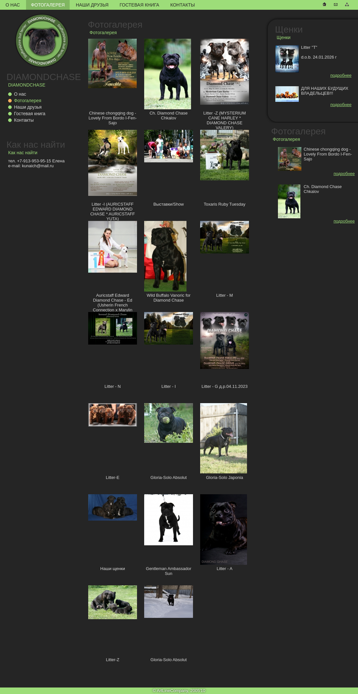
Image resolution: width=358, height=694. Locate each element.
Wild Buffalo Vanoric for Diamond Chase (169, 298)
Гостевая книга (139, 4)
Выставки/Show (168, 204)
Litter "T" (309, 47)
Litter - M (224, 295)
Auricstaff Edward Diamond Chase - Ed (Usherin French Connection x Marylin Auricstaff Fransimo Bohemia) (112, 307)
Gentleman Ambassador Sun (168, 571)
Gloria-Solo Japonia (224, 477)
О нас (13, 4)
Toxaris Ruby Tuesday (224, 204)
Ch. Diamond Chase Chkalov (168, 115)
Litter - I (168, 386)
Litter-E (112, 477)
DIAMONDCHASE (44, 77)
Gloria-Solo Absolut (168, 477)
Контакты (182, 4)
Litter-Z (112, 659)
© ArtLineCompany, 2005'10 (179, 690)
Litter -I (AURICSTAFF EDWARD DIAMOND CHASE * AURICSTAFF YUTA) (112, 211)
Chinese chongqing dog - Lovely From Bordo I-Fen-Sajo (113, 118)
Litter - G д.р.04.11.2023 (224, 386)
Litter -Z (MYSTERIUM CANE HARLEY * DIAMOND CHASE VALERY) (224, 120)
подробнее (340, 75)
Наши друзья (92, 4)
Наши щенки (112, 568)
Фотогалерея (48, 4)
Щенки (289, 29)
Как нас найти (36, 145)
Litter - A (224, 568)
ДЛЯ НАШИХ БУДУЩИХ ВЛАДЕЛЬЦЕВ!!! (324, 91)
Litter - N (112, 386)
